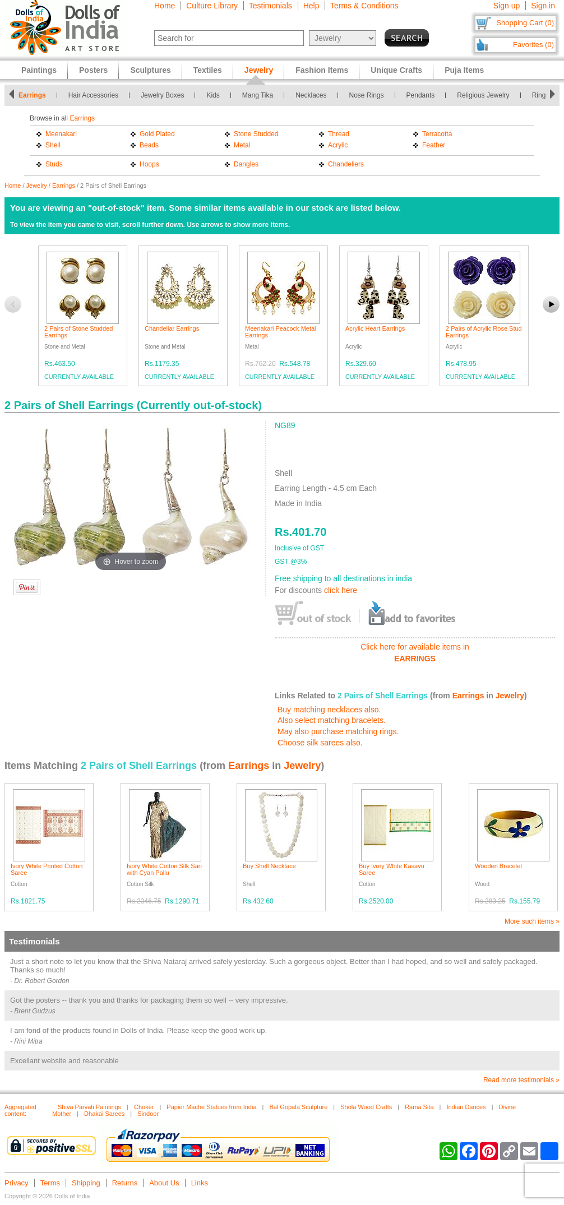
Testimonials (270, 5)
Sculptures (150, 70)
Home (164, 5)
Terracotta (437, 134)
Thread (338, 134)
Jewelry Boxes (162, 95)
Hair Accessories (93, 95)
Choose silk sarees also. (320, 742)
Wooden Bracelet (498, 866)
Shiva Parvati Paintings (89, 1107)
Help (311, 5)
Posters (93, 70)
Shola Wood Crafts (366, 1107)
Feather (433, 145)
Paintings (39, 70)
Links (199, 1183)
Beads (149, 145)
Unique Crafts (396, 70)
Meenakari (61, 134)
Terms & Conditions (364, 5)
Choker (144, 1107)
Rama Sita (419, 1107)
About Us (164, 1183)
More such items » (532, 921)
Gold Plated (157, 134)
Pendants (420, 95)
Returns (125, 1183)
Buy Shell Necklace (269, 866)
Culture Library (212, 5)
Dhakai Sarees (104, 1113)
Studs (54, 164)
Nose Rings (366, 95)
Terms (50, 1183)
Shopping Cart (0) (525, 22)
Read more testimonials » (521, 1080)
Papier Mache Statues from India (211, 1107)
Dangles (246, 164)
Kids (212, 95)
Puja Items (464, 70)
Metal (242, 145)
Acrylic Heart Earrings (375, 328)
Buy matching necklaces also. (329, 709)
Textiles (207, 70)
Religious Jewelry (483, 95)
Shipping (86, 1183)
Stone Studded (256, 134)
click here (340, 590)
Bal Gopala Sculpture (298, 1107)
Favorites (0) (533, 44)
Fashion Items (321, 70)
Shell (53, 145)
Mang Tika (257, 95)
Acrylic (338, 145)
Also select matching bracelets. (332, 720)
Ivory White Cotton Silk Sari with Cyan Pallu (164, 869)
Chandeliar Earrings (172, 328)
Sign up (506, 5)
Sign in (543, 5)
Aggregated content (20, 1110)
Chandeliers (346, 164)
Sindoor (148, 1113)
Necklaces (310, 95)
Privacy (16, 1183)
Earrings (32, 95)
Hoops (149, 164)
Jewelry (36, 185)
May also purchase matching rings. (338, 731)
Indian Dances (466, 1107)
